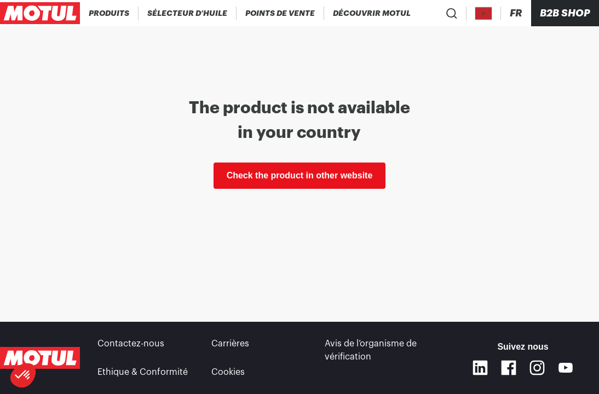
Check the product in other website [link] (300, 175)
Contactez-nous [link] (130, 343)
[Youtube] (565, 367)
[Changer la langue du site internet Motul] (516, 13)
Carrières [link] (230, 343)
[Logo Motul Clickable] (40, 13)
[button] (23, 375)
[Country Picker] (483, 13)
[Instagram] (537, 367)
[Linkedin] (480, 367)
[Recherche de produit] (451, 13)
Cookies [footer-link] (228, 372)
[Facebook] (508, 367)
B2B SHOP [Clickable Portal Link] (565, 13)
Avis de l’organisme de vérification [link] (371, 350)
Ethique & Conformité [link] (142, 372)
